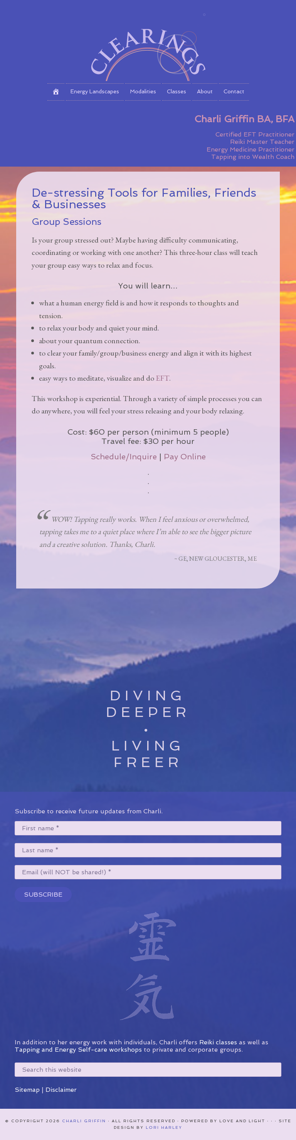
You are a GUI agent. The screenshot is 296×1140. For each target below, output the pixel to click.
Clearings (148, 40)
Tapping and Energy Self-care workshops (78, 1049)
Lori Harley (164, 1127)
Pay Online (185, 456)
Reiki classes (218, 1042)
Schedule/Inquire (124, 456)
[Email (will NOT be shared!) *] (148, 872)
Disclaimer (61, 1089)
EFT (162, 378)
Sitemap (27, 1089)
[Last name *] (148, 850)
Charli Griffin (84, 1121)
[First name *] (148, 828)
